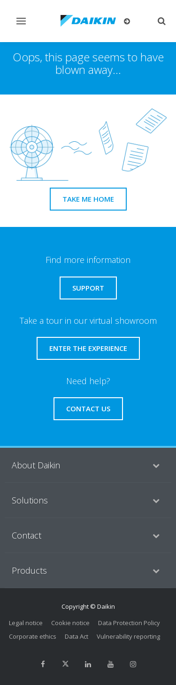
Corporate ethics (32, 636)
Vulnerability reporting (128, 636)
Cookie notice (70, 623)
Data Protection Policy (129, 623)
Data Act (76, 636)
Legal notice (26, 623)
